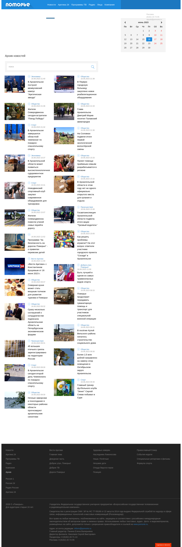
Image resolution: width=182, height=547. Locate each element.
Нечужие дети (99, 463)
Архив (50, 13)
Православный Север (147, 450)
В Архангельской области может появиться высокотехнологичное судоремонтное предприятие (38, 169)
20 (131, 43)
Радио (92, 4)
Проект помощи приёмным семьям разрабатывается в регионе (87, 165)
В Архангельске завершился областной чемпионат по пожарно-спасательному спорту (36, 139)
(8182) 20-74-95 (152, 17)
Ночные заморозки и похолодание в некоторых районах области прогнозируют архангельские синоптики (37, 407)
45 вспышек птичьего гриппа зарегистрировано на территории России (37, 352)
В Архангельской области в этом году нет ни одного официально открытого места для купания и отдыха (86, 191)
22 (143, 43)
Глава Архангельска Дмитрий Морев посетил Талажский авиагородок (87, 115)
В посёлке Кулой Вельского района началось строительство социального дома (86, 336)
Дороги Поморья (57, 472)
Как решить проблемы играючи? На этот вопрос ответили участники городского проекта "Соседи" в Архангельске (87, 247)
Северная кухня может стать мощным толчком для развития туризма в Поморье (38, 291)
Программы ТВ (78, 4)
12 (125, 39)
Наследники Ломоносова (104, 454)
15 (143, 39)
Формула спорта (144, 463)
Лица (99, 4)
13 (131, 39)
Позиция (97, 472)
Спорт (33, 125)
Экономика (35, 77)
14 (137, 39)
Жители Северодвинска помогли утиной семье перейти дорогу (36, 221)
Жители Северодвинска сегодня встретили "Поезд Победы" (37, 114)
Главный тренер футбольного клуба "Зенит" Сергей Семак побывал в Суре (87, 391)
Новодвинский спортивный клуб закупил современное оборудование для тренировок (37, 196)
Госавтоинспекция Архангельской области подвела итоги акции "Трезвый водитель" (87, 218)
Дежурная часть (56, 459)
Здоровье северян (101, 450)
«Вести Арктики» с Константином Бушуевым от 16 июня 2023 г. (37, 269)
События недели (144, 454)
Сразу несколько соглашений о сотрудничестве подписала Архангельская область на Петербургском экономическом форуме (36, 322)
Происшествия (87, 207)
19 (125, 43)
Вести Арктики (37, 259)
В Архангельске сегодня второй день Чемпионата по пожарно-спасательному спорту (37, 378)
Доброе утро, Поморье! (86, 266)
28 (137, 48)
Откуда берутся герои (103, 468)
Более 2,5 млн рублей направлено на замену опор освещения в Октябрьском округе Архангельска (87, 364)
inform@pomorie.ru (82, 528)
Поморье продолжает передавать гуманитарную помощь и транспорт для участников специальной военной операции (86, 306)
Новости (51, 4)
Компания (109, 4)
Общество (85, 77)
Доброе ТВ (54, 468)
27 (131, 48)
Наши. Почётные (101, 459)
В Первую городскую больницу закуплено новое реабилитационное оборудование (87, 90)
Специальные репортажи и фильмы (153, 459)
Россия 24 (10, 483)
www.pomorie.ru (141, 524)
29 (143, 48)
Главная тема (55, 454)
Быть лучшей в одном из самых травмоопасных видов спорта (85, 277)
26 (125, 48)
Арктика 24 (63, 4)
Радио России (12, 487)
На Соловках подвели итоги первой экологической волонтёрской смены (84, 141)
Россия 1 (10, 479)
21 (137, 43)
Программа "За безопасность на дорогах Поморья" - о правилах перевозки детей (38, 246)
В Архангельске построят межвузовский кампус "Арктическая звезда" (36, 90)
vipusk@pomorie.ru (154, 20)
